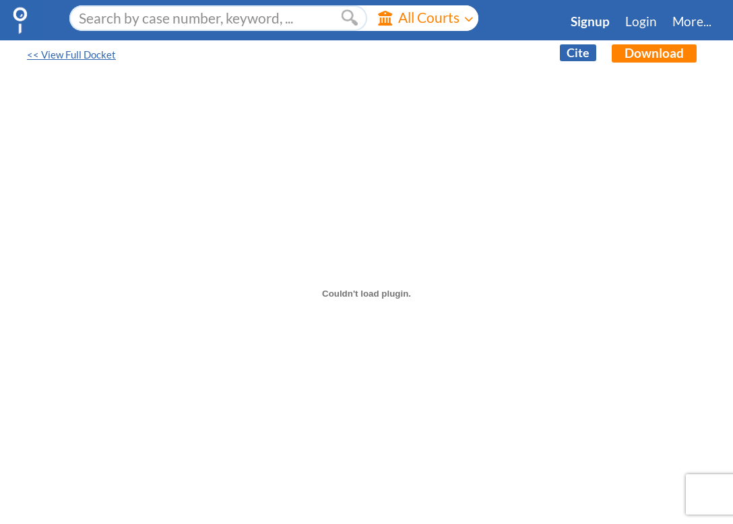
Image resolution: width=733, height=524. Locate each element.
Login (641, 21)
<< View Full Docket (71, 55)
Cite (578, 53)
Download (654, 53)
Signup (590, 21)
